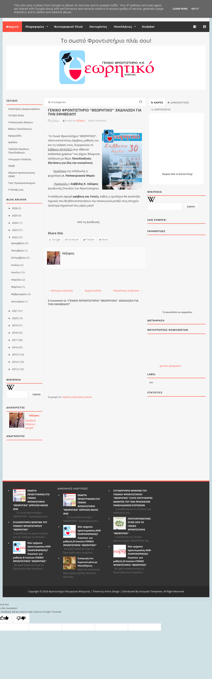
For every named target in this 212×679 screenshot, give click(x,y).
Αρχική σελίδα (93, 290)
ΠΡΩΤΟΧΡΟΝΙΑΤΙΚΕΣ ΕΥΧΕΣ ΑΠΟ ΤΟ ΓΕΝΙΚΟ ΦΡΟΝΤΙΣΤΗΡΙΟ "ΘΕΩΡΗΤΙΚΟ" (132, 526)
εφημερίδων (186, 312)
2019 (15, 325)
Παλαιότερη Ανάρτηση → (127, 290)
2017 (15, 340)
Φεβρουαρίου (19, 294)
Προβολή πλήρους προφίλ (30, 424)
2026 (15, 208)
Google (55, 239)
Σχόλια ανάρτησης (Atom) (77, 397)
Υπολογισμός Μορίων (20, 122)
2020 (15, 318)
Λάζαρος (34, 415)
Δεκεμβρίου (18, 243)
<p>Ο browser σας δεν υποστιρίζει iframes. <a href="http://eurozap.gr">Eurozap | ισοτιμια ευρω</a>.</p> (170, 351)
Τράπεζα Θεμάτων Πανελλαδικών (18, 150)
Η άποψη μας (15, 189)
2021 (15, 311)
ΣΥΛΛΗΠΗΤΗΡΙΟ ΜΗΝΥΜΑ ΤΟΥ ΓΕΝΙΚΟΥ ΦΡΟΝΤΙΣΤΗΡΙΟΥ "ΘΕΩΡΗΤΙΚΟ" (30, 526)
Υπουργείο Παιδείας (19, 159)
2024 (15, 223)
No (92, 120)
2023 (15, 230)
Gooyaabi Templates (150, 591)
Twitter (89, 239)
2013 (15, 369)
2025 (15, 215)
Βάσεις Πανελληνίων (20, 128)
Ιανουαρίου (17, 301)
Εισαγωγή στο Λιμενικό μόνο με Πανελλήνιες (87, 562)
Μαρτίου (16, 286)
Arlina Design (112, 591)
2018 (15, 332)
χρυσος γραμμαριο (170, 365)
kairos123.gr (186, 174)
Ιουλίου (15, 265)
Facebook (72, 239)
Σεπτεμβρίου (18, 257)
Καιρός (166, 174)
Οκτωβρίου (17, 250)
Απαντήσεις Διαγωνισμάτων (24, 109)
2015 (15, 354)
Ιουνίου (15, 272)
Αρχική (12, 26)
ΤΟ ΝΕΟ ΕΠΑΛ (16, 115)
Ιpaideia (12, 142)
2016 (15, 347)
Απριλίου (16, 279)
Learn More (180, 8)
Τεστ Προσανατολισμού (21, 183)
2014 (15, 361)
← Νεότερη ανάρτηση (60, 290)
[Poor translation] (21, 618)
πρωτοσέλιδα (171, 312)
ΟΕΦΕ (11, 166)
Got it (195, 8)
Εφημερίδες (15, 135)
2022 (15, 237)
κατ (151, 382)
